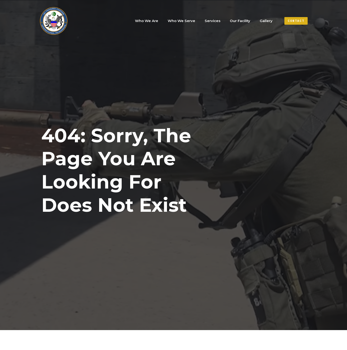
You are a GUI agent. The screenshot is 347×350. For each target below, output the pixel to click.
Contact (296, 21)
